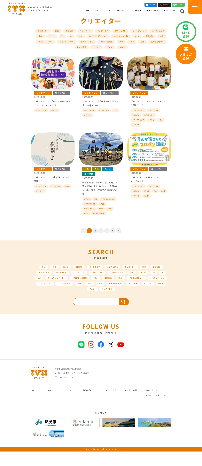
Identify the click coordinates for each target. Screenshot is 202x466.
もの (97, 12)
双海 (61, 49)
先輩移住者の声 (77, 49)
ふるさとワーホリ (93, 43)
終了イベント (61, 95)
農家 (59, 37)
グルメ (140, 49)
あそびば (76, 31)
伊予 (154, 43)
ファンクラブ (135, 12)
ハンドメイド (113, 31)
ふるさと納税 (152, 12)
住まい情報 (96, 49)
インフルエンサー (70, 43)
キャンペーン (94, 31)
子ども (71, 37)
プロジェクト (132, 31)
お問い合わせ (169, 12)
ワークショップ (43, 37)
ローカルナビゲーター (120, 37)
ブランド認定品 (137, 43)
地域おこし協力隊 (146, 37)
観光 (63, 31)
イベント (113, 49)
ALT (101, 37)
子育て (127, 49)
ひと (88, 12)
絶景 (52, 43)
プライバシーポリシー (155, 409)
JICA (164, 37)
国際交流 (39, 43)
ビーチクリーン (153, 31)
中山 (165, 43)
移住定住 (120, 12)
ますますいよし (116, 43)
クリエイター (48, 31)
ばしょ (108, 12)
